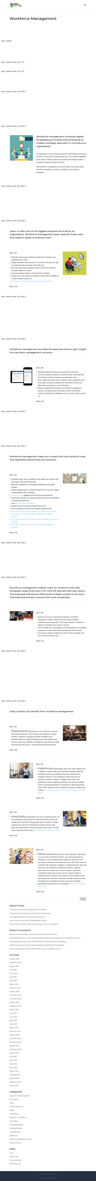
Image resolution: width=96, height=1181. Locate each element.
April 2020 (13, 980)
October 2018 (15, 1046)
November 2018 (15, 1042)
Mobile (12, 1110)
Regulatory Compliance (18, 1117)
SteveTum (13, 934)
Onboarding (14, 1114)
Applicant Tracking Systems (20, 1096)
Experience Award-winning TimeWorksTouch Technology (30, 913)
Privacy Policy (51, 1178)
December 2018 (15, 1038)
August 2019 (14, 1009)
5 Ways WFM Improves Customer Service (45, 949)
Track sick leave (17, 495)
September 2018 (16, 1049)
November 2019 (15, 999)
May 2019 (13, 1020)
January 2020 (15, 991)
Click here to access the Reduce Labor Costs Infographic (32, 281)
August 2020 (14, 966)
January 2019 (15, 1035)
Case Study (14, 1099)
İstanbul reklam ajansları (18, 949)
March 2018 (14, 1071)
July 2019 (13, 1013)
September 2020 (16, 962)
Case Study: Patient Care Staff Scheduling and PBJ (38, 934)
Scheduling (14, 1121)
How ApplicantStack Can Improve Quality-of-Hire (27, 917)
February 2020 (15, 988)
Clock (12, 1103)
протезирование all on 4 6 (19, 938)
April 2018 (13, 1067)
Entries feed (14, 1156)
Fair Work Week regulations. (25, 503)
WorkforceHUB (15, 1143)
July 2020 (13, 970)
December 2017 (15, 1082)
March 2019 (14, 1028)
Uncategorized (15, 1132)
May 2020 (13, 977)
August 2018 (14, 1053)
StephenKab (14, 945)
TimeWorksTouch (16, 1128)
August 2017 (14, 1085)
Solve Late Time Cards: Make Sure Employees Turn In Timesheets (34, 924)
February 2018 (15, 1075)
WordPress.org (15, 1164)
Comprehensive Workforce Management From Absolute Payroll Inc (56, 938)
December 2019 (15, 995)
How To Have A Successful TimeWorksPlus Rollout (28, 920)
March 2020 (14, 984)
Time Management (16, 1125)
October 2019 (15, 1002)
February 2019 (15, 1031)
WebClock (13, 1135)
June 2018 (13, 1060)
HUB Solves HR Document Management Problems (28, 910)
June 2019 (13, 1017)
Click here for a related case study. (47, 830)
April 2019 (13, 1024)
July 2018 (13, 1056)
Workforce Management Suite (20, 1139)
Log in (12, 1153)
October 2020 (15, 959)
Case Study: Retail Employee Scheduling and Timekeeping (44, 941)
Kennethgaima (15, 941)
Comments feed (15, 1160)
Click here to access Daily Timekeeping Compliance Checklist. (34, 511)
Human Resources (16, 1106)
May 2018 (13, 1064)
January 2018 (15, 1078)
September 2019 (16, 1006)
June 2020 (13, 973)
